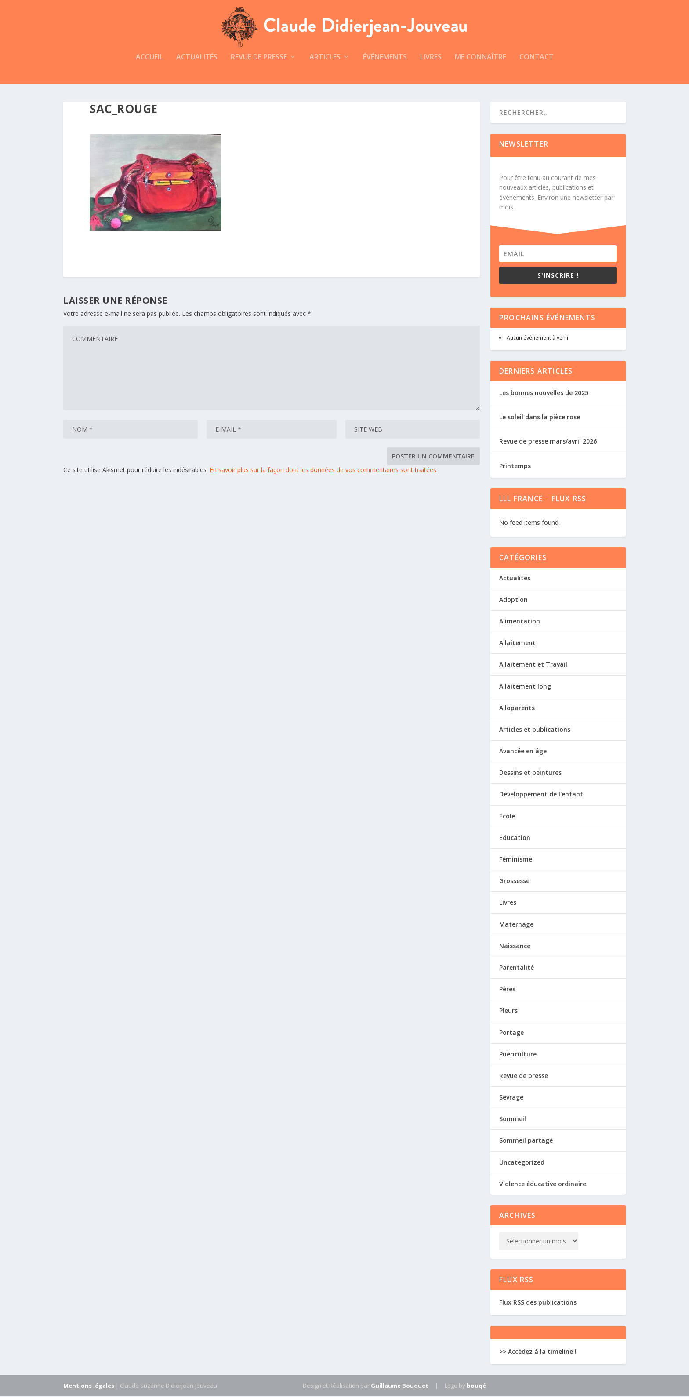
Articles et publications (534, 730)
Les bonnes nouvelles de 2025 (543, 394)
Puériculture (518, 1055)
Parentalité (516, 968)
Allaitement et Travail (533, 665)
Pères (507, 990)
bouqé (476, 1387)
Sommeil (512, 1120)
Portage (511, 1034)
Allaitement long (525, 687)
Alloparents (517, 709)
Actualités (197, 59)
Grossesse (514, 882)
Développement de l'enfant (541, 796)
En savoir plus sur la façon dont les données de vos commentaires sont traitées (323, 471)
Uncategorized (521, 1163)
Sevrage (511, 1098)
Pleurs (508, 1012)
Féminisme (515, 860)
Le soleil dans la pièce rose (539, 418)
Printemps (515, 467)
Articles (325, 59)
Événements (385, 59)
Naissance (514, 947)
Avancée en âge (523, 752)
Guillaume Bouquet (399, 1387)
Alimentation (519, 622)
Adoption (513, 601)
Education (514, 839)
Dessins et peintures (530, 774)
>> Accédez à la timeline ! (538, 1353)
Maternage (516, 925)
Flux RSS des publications (538, 1303)
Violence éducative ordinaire (542, 1185)
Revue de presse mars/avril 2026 (548, 443)
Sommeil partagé (526, 1142)
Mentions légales (88, 1387)
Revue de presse (259, 59)
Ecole (507, 817)
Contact (536, 59)
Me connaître (480, 59)
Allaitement (517, 644)
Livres (431, 59)
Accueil (149, 59)
